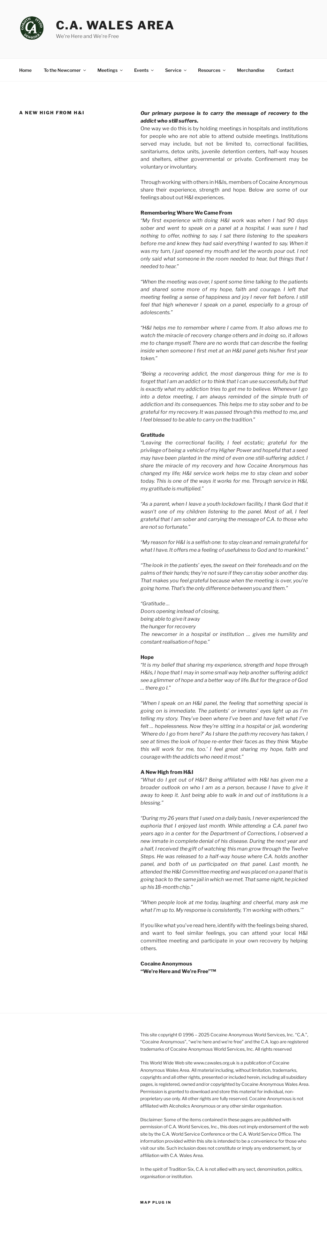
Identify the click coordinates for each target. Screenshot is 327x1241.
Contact (285, 70)
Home (25, 70)
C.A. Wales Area (115, 25)
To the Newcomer (65, 70)
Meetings (110, 70)
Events (144, 70)
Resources (212, 70)
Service (176, 70)
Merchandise (250, 70)
